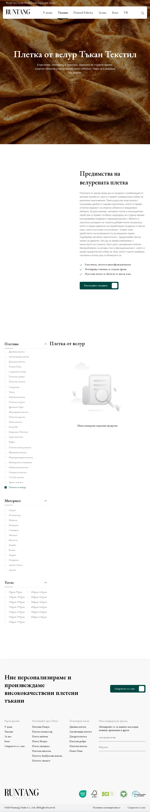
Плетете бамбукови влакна (47, 755)
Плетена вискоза (41, 751)
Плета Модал (39, 741)
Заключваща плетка (80, 731)
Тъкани (63, 12)
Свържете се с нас (125, 688)
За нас (102, 12)
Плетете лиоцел (41, 760)
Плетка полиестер (42, 731)
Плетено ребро (77, 741)
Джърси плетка (78, 736)
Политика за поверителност (106, 807)
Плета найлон (40, 736)
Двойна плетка (77, 726)
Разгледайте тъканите (96, 285)
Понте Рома (76, 751)
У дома (47, 12)
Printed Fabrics (83, 12)
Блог (115, 12)
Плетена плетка (78, 746)
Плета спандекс (41, 746)
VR (126, 12)
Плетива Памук (41, 726)
